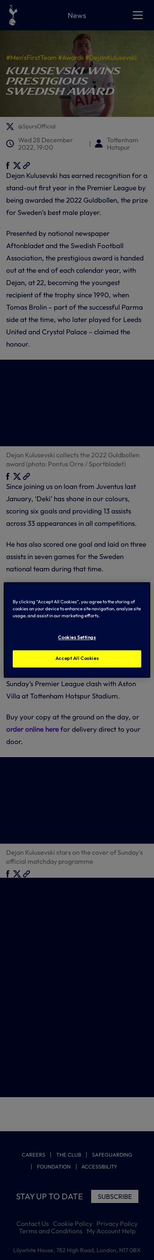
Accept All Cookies (77, 659)
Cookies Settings (77, 638)
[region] (77, 630)
